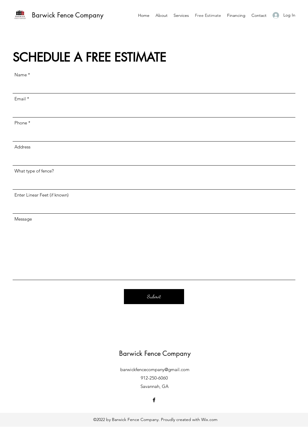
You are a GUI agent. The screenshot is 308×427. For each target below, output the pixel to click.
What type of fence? (34, 171)
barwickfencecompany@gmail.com (154, 369)
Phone (20, 122)
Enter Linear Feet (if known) (41, 195)
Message (23, 219)
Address (22, 147)
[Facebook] (154, 400)
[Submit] (154, 296)
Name (20, 74)
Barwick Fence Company (67, 15)
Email (20, 98)
